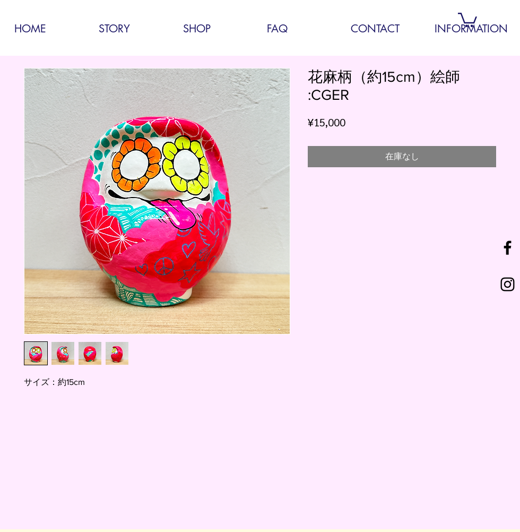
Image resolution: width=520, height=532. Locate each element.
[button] (467, 19)
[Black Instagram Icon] (507, 284)
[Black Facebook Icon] (507, 247)
